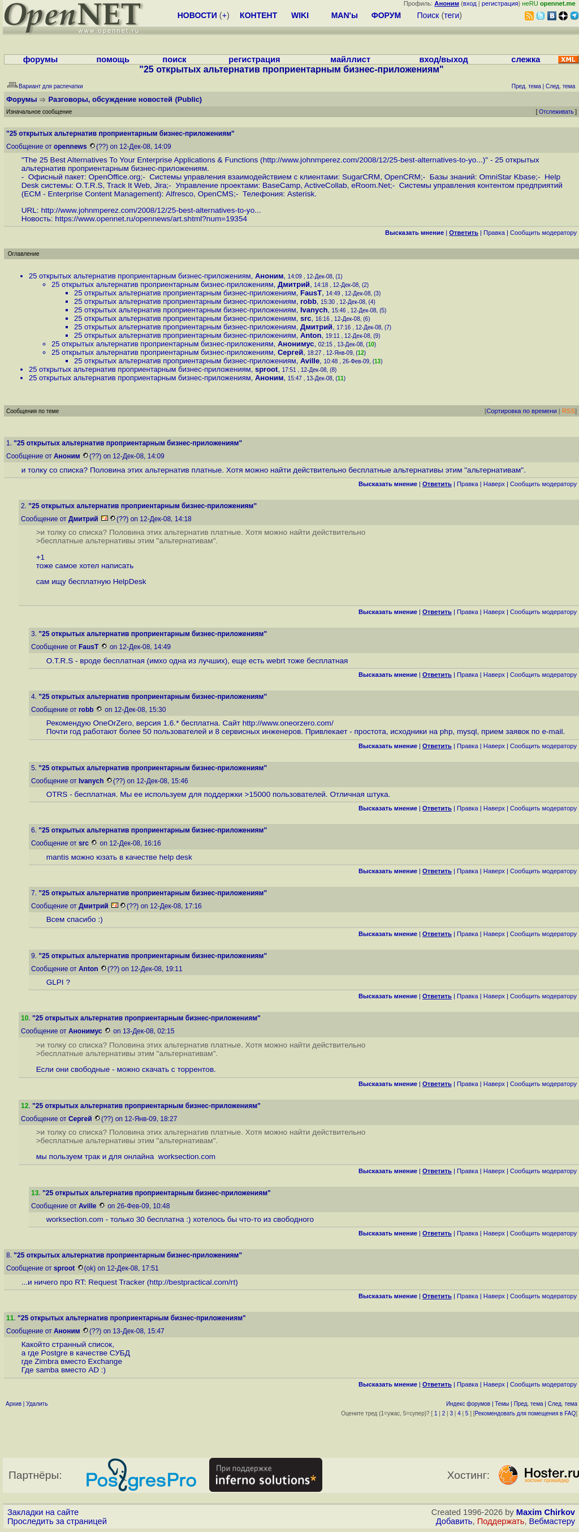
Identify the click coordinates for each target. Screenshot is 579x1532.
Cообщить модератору (543, 232)
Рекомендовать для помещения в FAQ (525, 1413)
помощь (112, 59)
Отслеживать (556, 112)
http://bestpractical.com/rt (192, 1282)
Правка (494, 232)
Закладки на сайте (43, 1512)
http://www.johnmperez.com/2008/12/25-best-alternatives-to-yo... (373, 160)
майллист (350, 59)
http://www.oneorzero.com (287, 723)
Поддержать (501, 1521)
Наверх (494, 483)
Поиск (428, 15)
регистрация (500, 3)
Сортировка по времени (521, 410)
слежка (525, 59)
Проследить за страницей (57, 1521)
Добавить (454, 1521)
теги (451, 15)
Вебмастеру (552, 1521)
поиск (174, 59)
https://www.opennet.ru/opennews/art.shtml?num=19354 (151, 218)
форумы (40, 59)
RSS (568, 410)
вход (470, 3)
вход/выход (443, 59)
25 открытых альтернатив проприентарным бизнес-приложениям (140, 276)
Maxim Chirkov (545, 1512)
